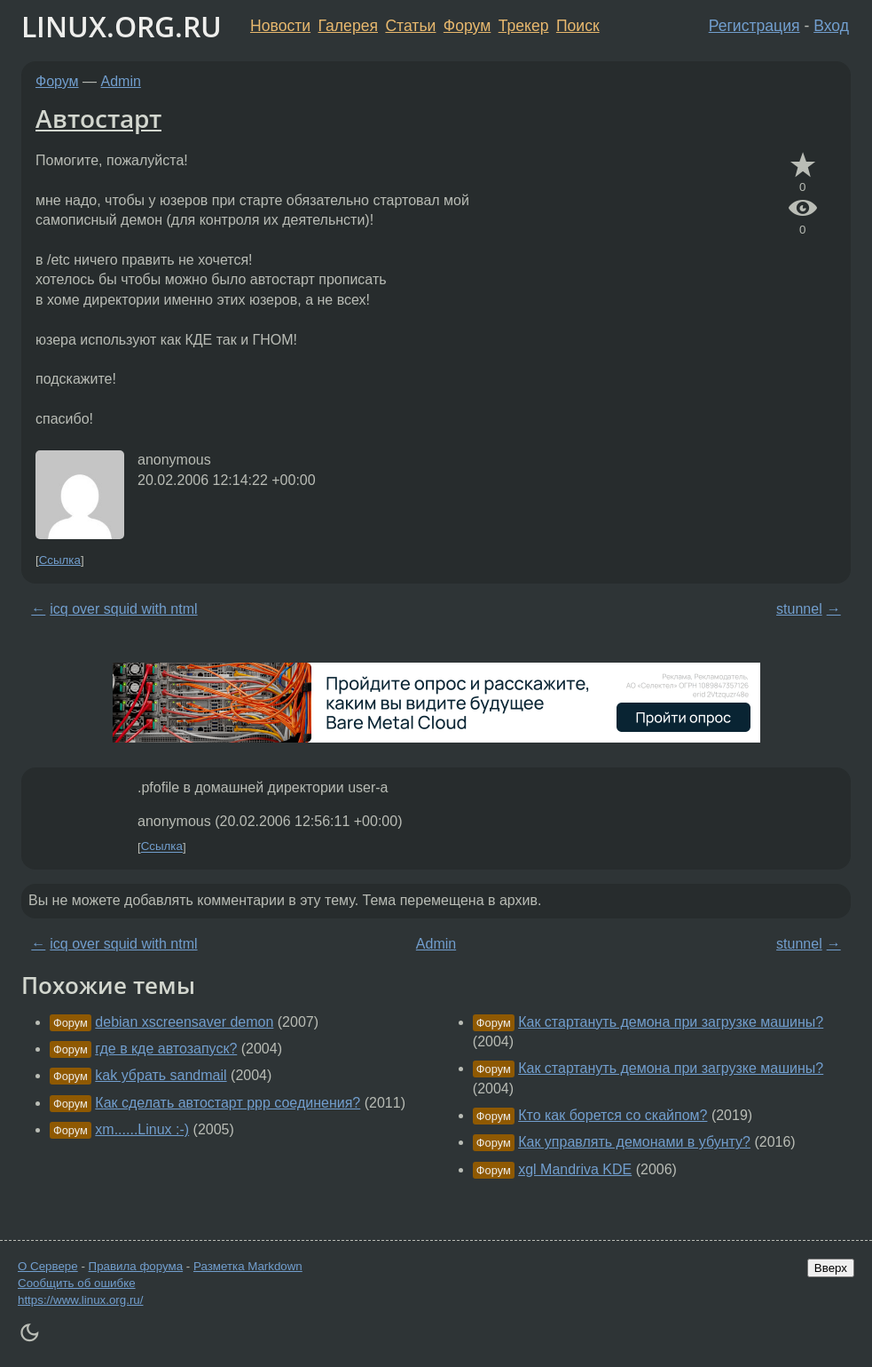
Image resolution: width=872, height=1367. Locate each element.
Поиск (578, 26)
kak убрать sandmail (160, 1075)
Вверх (830, 1268)
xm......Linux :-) (142, 1129)
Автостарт (98, 118)
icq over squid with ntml (123, 608)
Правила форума (136, 1266)
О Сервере (48, 1266)
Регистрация (754, 26)
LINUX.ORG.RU (121, 26)
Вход (831, 26)
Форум (467, 26)
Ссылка (60, 560)
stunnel (799, 608)
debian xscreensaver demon (184, 1021)
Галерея (348, 26)
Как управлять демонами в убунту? (634, 1141)
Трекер (524, 26)
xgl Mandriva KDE (575, 1169)
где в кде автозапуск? (166, 1048)
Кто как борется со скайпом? (612, 1115)
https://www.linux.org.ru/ (80, 1300)
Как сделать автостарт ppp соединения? (227, 1102)
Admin (121, 81)
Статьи (410, 26)
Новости (280, 26)
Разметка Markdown (247, 1266)
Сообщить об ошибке (77, 1283)
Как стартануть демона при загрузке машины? (670, 1021)
